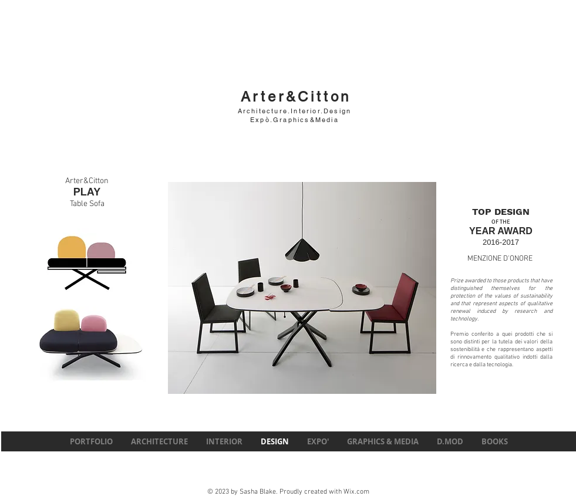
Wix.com (356, 492)
